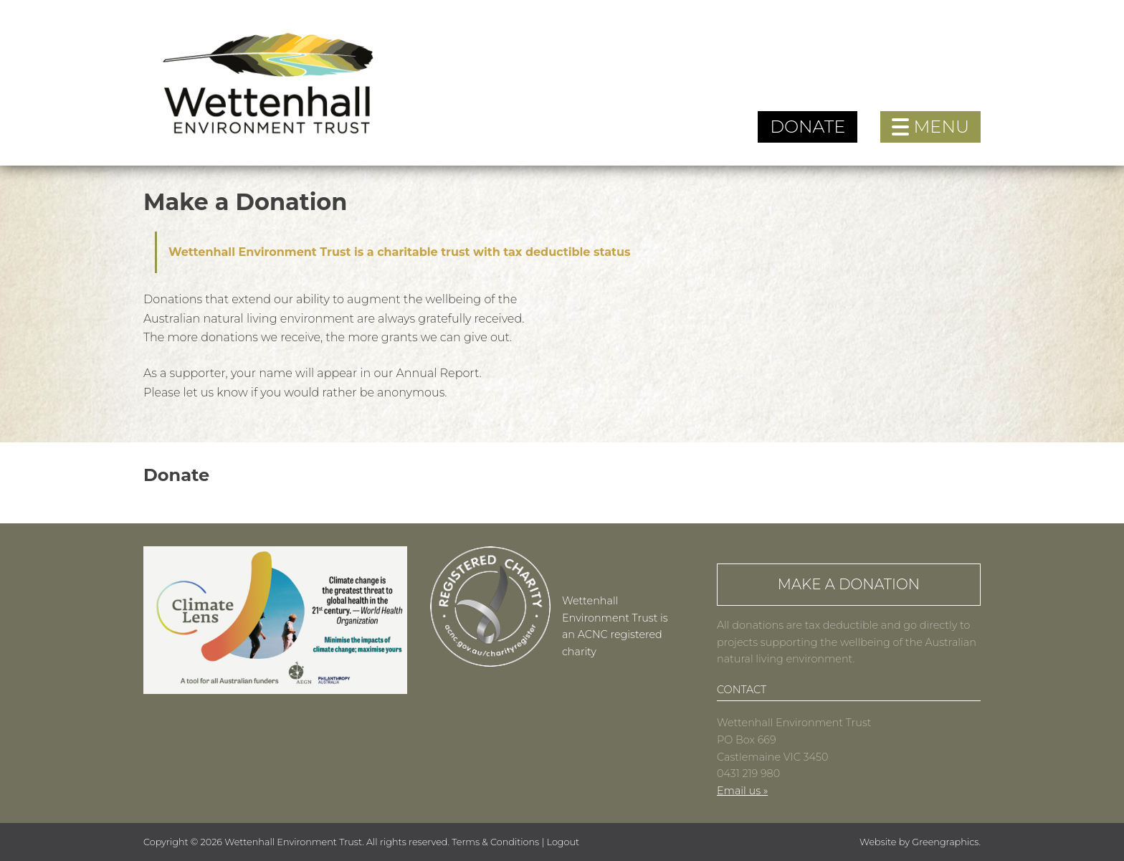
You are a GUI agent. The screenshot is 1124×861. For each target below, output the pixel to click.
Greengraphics (945, 842)
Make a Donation (849, 584)
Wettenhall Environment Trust (293, 842)
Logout (563, 842)
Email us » (742, 790)
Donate (807, 126)
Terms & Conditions (495, 842)
